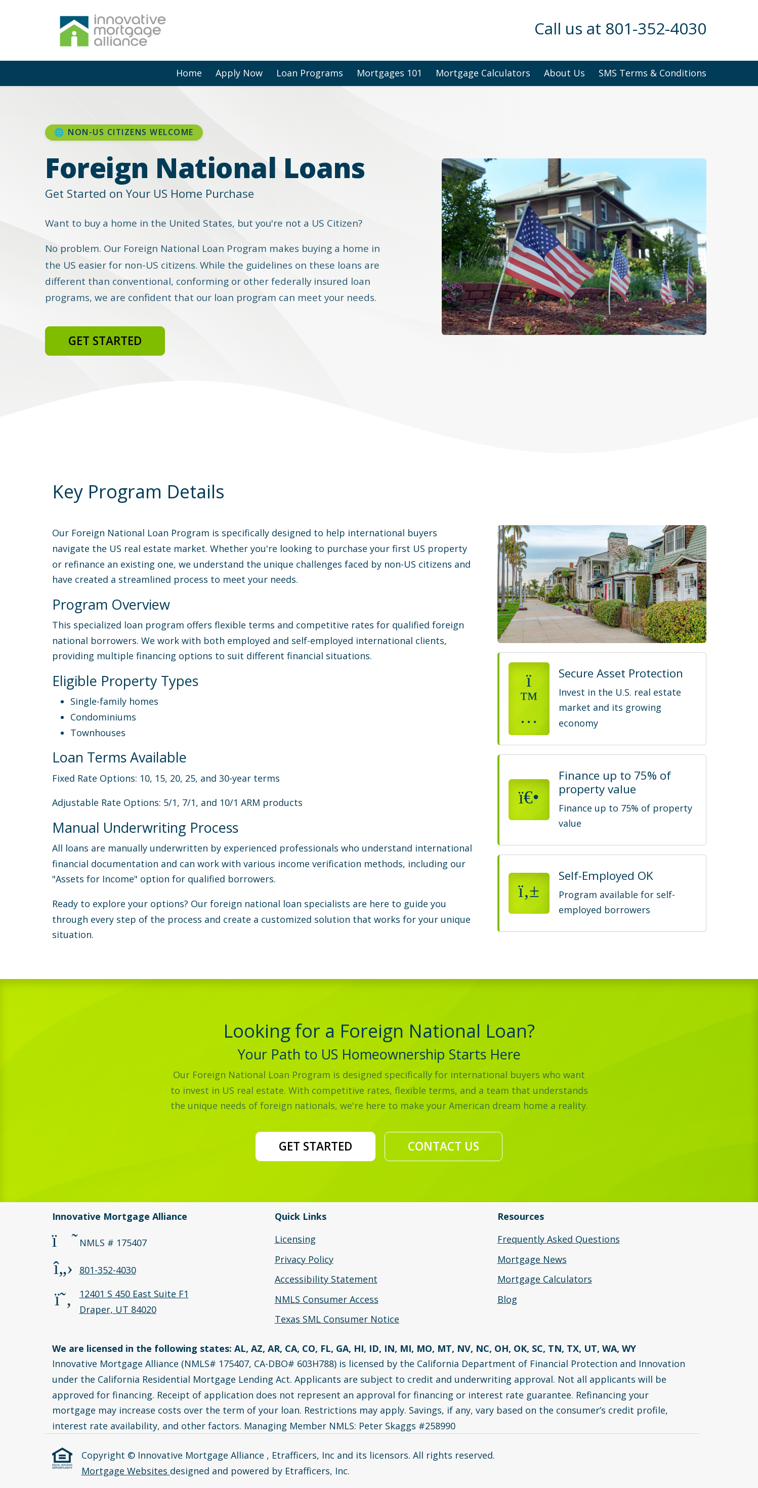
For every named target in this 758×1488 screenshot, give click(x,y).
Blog (507, 1299)
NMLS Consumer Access (326, 1299)
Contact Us (443, 1146)
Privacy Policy (304, 1259)
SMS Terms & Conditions (652, 73)
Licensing (295, 1239)
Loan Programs (309, 73)
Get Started (105, 341)
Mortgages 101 (389, 73)
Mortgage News (532, 1259)
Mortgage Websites (125, 1471)
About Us (564, 73)
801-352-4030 (107, 1270)
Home (189, 73)
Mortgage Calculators (483, 73)
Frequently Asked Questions (558, 1239)
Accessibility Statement (326, 1279)
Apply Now (239, 73)
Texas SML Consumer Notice (337, 1319)
